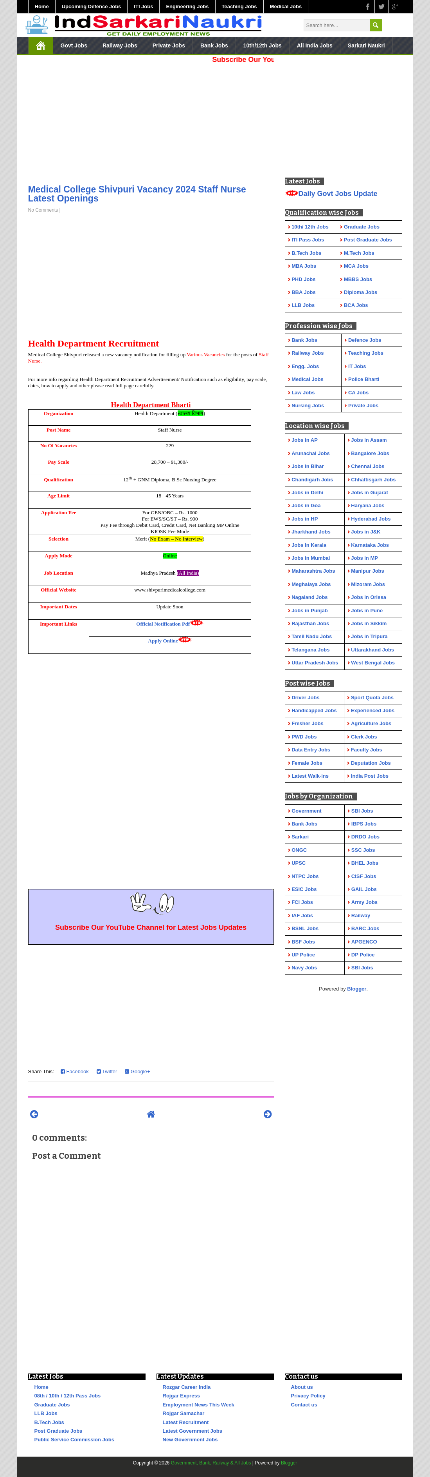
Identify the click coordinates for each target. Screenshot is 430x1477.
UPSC (298, 863)
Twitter (107, 1071)
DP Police (363, 955)
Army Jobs (364, 902)
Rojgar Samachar (184, 1413)
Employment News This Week (198, 1405)
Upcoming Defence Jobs (91, 6)
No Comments (43, 210)
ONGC (299, 850)
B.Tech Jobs (49, 1422)
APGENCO (364, 942)
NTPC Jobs (304, 876)
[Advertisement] (151, 121)
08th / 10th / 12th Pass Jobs (67, 1396)
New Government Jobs (190, 1440)
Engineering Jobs (187, 6)
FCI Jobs (302, 902)
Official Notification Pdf (163, 624)
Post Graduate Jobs (58, 1431)
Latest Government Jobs (192, 1431)
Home (42, 6)
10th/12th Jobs (262, 45)
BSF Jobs (303, 942)
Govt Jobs (74, 45)
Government (306, 811)
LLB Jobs (46, 1413)
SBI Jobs (362, 811)
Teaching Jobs (239, 6)
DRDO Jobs (365, 837)
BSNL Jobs (304, 928)
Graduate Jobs (52, 1405)
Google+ (137, 1071)
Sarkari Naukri (366, 45)
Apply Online (163, 641)
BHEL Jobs (364, 863)
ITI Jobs (143, 6)
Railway (360, 915)
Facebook (75, 1071)
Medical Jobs (286, 6)
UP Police (303, 955)
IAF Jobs (302, 915)
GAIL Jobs (364, 889)
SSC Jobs (363, 850)
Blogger (356, 989)
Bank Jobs (214, 45)
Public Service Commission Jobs (74, 1440)
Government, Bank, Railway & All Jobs (211, 1463)
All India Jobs (315, 45)
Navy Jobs (304, 968)
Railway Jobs (120, 45)
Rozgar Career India (187, 1387)
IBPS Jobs (363, 824)
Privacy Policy (308, 1396)
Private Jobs (169, 45)
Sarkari (300, 837)
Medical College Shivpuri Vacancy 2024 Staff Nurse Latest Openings (137, 193)
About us (302, 1387)
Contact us (304, 1405)
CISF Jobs (363, 876)
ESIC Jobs (304, 889)
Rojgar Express (181, 1396)
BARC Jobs (365, 928)
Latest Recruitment (186, 1422)
